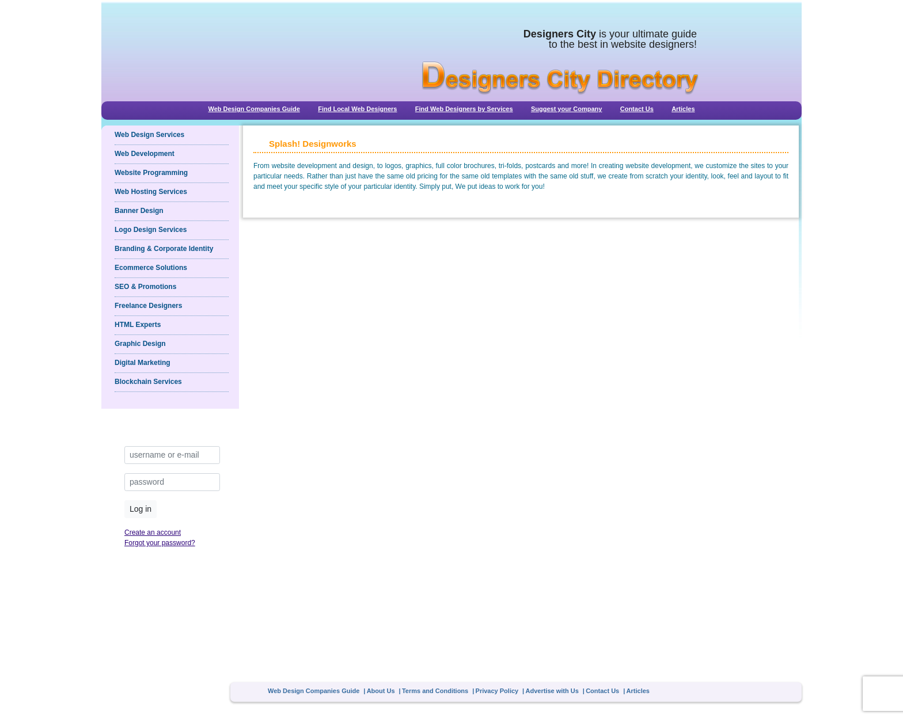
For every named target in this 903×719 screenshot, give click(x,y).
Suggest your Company (566, 108)
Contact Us (637, 108)
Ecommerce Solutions (151, 268)
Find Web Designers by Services (464, 108)
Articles (683, 108)
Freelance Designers (148, 306)
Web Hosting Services (151, 192)
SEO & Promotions (145, 287)
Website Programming (151, 173)
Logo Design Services (151, 230)
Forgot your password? (159, 543)
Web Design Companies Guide (253, 108)
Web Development (144, 154)
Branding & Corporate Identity (164, 249)
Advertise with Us (552, 690)
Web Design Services (149, 135)
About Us (381, 690)
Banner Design (139, 211)
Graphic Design (140, 344)
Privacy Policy (497, 690)
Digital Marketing (142, 363)
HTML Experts (138, 325)
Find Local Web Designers (357, 108)
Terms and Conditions (435, 690)
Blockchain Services (148, 382)
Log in (140, 508)
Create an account (152, 532)
